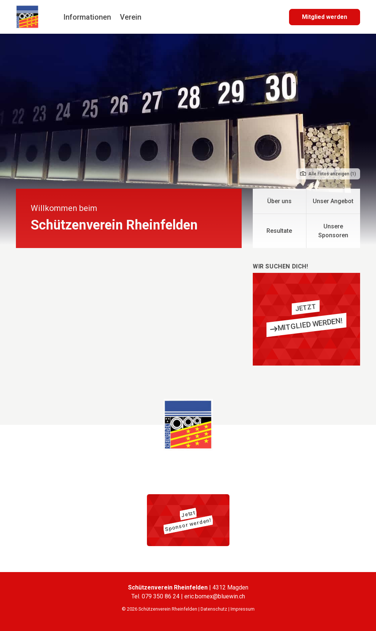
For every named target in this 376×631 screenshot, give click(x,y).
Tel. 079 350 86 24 (156, 596)
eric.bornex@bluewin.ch (214, 596)
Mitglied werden (324, 16)
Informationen (87, 17)
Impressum (243, 609)
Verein (130, 17)
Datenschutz (214, 609)
